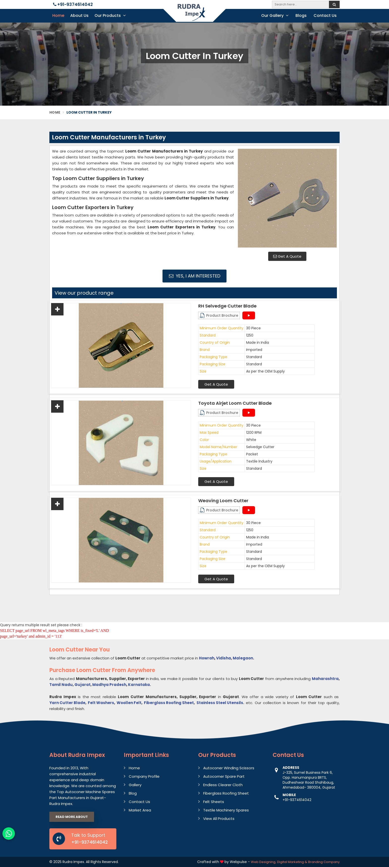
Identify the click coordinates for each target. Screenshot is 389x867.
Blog (133, 793)
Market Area (140, 810)
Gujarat (82, 684)
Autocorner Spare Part (224, 776)
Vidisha (223, 658)
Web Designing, (263, 862)
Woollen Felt (129, 702)
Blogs (301, 15)
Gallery (135, 784)
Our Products (110, 15)
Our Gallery (275, 15)
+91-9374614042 (73, 4)
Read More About (72, 816)
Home (58, 15)
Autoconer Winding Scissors (228, 768)
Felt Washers (101, 702)
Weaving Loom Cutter (223, 501)
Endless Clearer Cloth (223, 784)
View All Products (218, 818)
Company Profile (144, 776)
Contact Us (325, 15)
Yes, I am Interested (194, 276)
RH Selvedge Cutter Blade (227, 306)
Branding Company (324, 862)
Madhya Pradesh (109, 684)
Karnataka (139, 684)
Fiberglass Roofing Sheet (169, 702)
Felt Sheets (213, 801)
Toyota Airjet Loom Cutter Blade (235, 403)
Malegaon (243, 658)
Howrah (206, 658)
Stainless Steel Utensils (219, 702)
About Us (79, 15)
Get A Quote (287, 256)
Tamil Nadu (61, 684)
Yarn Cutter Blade (67, 702)
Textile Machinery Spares (226, 810)
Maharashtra (325, 678)
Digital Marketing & (292, 862)
